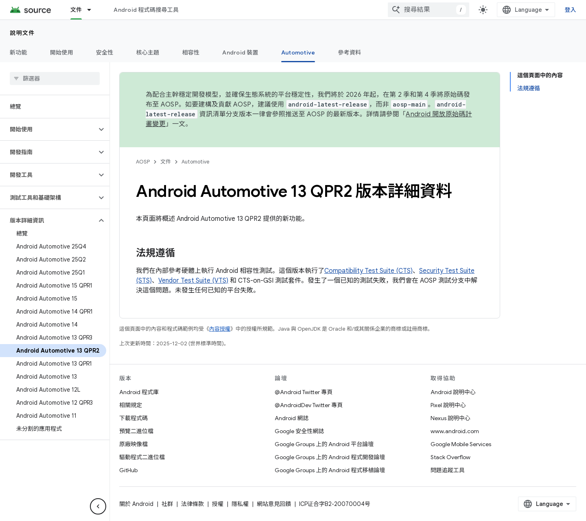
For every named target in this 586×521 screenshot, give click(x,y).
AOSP (143, 161)
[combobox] (428, 9)
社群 (167, 504)
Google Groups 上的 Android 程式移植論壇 (330, 470)
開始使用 (61, 52)
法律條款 (192, 504)
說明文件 (22, 33)
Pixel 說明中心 (448, 405)
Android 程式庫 (139, 392)
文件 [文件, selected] (76, 9)
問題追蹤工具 (448, 470)
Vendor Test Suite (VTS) (193, 281)
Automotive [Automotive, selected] (298, 52)
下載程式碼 (133, 418)
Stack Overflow (450, 457)
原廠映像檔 (133, 444)
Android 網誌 (291, 418)
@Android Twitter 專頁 (303, 392)
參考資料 (349, 52)
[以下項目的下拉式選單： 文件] (93, 10)
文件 (165, 161)
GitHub (128, 470)
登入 (571, 9)
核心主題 (148, 52)
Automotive (195, 161)
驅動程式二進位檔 (142, 457)
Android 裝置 (240, 52)
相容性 (191, 52)
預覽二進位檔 (136, 431)
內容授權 (219, 328)
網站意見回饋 (274, 504)
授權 (217, 504)
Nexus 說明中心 (450, 418)
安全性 (105, 52)
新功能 (18, 52)
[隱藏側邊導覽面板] (98, 506)
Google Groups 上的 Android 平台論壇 (324, 444)
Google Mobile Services (461, 444)
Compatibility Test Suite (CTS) (368, 271)
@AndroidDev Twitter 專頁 (309, 405)
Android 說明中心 (453, 392)
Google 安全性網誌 (299, 431)
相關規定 (130, 405)
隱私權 (240, 504)
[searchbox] (55, 78)
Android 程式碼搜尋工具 (146, 9)
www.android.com (455, 431)
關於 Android (136, 504)
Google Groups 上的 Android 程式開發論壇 (330, 457)
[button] (48, 129)
